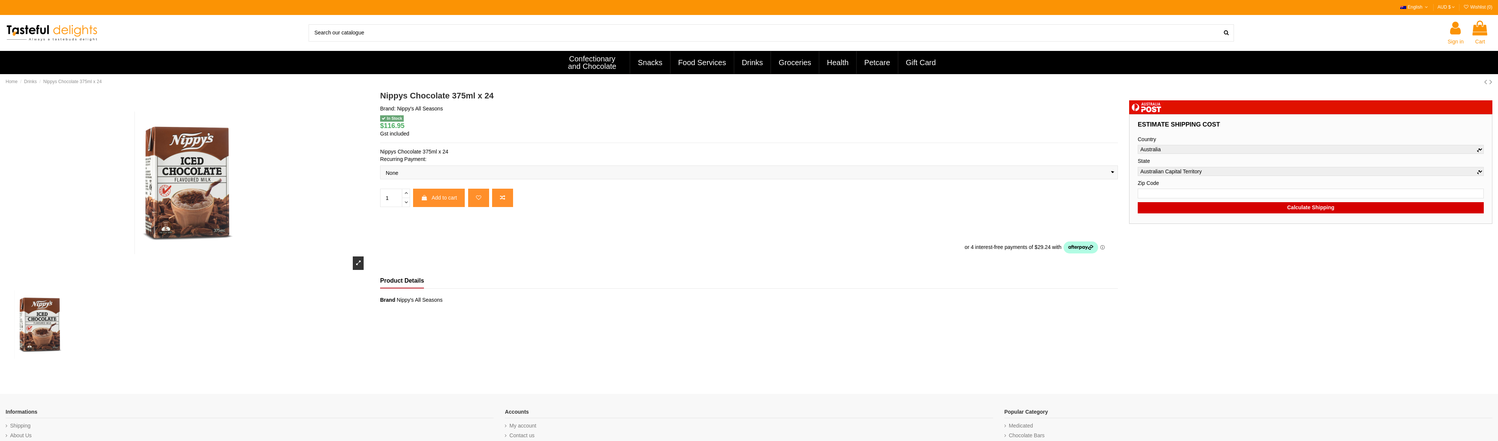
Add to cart (439, 198)
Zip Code (1148, 183)
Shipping (20, 426)
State (1144, 161)
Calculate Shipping (1310, 207)
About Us (21, 435)
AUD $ (1446, 7)
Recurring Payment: (403, 159)
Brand (387, 300)
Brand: (387, 109)
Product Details (402, 280)
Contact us (521, 435)
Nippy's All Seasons (420, 109)
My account (522, 426)
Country (1147, 139)
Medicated (1021, 426)
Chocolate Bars (1027, 435)
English (1414, 7)
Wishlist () (1477, 7)
